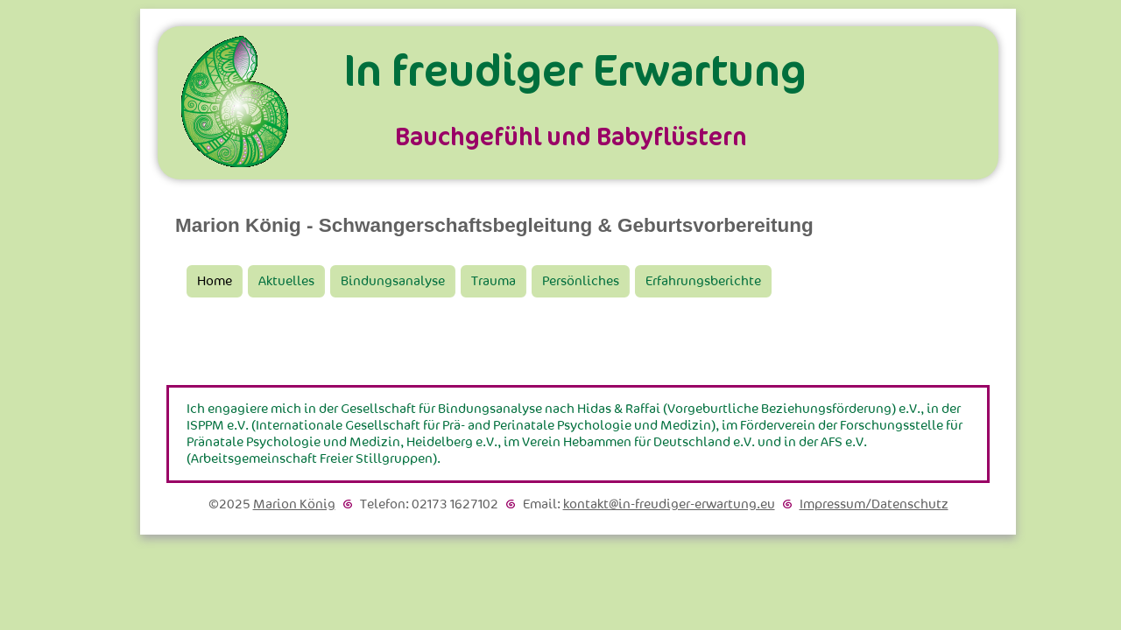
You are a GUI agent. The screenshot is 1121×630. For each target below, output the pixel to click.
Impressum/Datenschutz (874, 504)
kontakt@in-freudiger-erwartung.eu (669, 504)
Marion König (294, 504)
